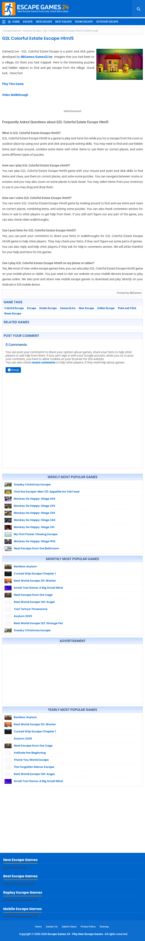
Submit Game (69, 926)
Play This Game (13, 84)
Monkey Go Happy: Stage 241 (34, 527)
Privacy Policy (88, 926)
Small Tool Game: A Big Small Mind (38, 588)
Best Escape (63, 21)
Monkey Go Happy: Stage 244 (34, 520)
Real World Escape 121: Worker (35, 581)
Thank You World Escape (31, 760)
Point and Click (127, 308)
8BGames (27, 57)
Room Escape (84, 21)
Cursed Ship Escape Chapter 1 (35, 573)
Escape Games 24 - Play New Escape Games (75, 934)
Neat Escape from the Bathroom (36, 548)
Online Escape (106, 308)
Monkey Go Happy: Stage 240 (34, 499)
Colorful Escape (32, 30)
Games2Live (43, 57)
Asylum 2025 (23, 616)
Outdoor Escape (107, 21)
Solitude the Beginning (30, 753)
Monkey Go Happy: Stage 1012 (35, 541)
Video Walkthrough (15, 95)
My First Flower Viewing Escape (35, 534)
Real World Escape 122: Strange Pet (38, 623)
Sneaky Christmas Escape (32, 484)
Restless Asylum (25, 566)
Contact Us (52, 926)
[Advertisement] (72, 674)
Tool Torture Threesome (30, 609)
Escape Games (12, 30)
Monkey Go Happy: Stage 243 (34, 506)
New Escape (44, 21)
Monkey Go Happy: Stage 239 (34, 513)
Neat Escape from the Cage (33, 595)
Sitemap (104, 926)
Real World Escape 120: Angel (34, 602)
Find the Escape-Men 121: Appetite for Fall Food (46, 492)
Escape (28, 21)
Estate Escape (48, 308)
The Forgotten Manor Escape (34, 767)
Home (14, 21)
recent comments (44, 362)
